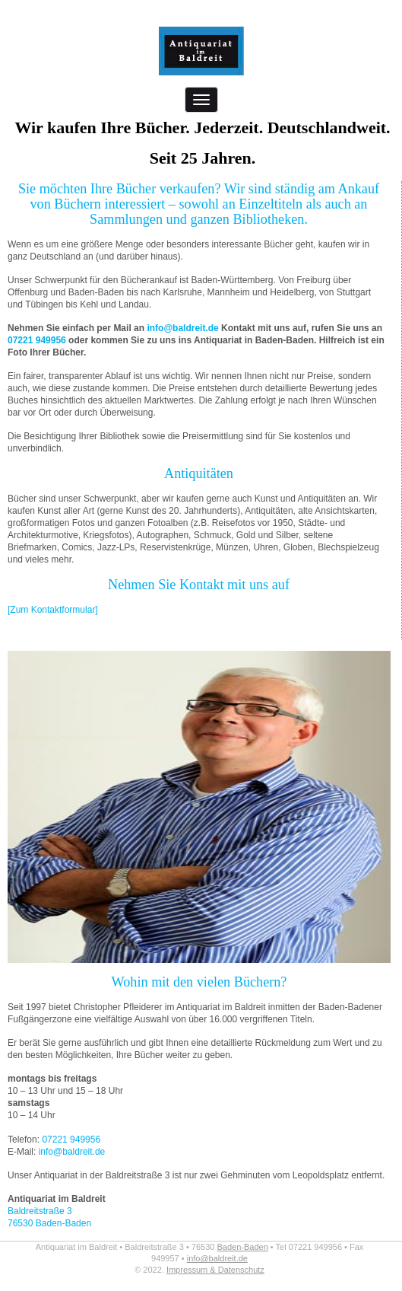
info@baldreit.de (182, 328)
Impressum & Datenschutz (215, 1269)
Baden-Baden (242, 1246)
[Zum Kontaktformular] (53, 609)
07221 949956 (37, 340)
